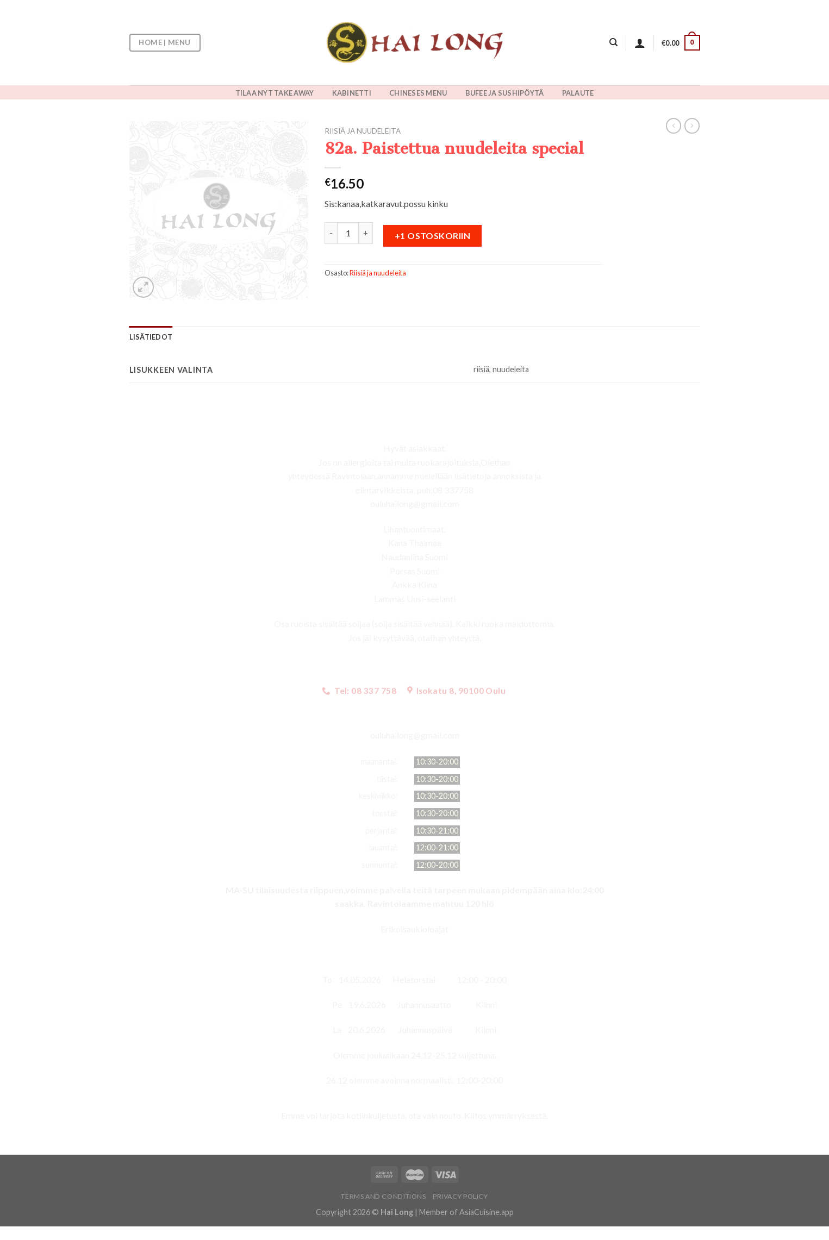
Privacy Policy (460, 1196)
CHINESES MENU (418, 93)
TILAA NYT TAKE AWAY (274, 93)
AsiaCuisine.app (486, 1212)
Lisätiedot (151, 337)
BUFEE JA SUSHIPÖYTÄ (504, 93)
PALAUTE (578, 93)
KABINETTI (351, 93)
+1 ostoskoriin (433, 235)
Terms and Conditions (383, 1196)
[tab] (151, 337)
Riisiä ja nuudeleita (363, 131)
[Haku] (613, 42)
